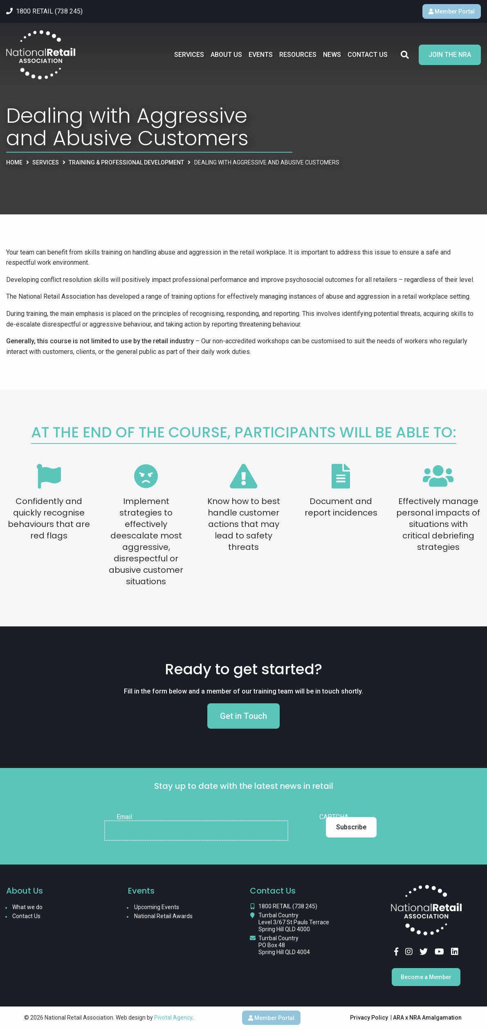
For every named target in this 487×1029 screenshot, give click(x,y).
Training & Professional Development (126, 162)
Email (124, 817)
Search (405, 55)
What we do (27, 907)
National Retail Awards (163, 916)
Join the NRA (450, 55)
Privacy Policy (369, 1017)
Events (261, 55)
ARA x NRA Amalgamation (427, 1017)
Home (14, 162)
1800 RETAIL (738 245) (287, 906)
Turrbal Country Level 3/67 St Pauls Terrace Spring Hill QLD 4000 (293, 922)
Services (189, 55)
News (332, 55)
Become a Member (426, 977)
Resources (297, 55)
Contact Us (368, 55)
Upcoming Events (156, 907)
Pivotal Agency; (174, 1017)
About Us (226, 55)
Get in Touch (243, 716)
